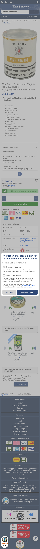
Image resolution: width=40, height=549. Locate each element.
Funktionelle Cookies (13, 275)
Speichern (9, 292)
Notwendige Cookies (13, 267)
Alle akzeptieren (27, 292)
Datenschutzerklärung (28, 285)
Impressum (28, 287)
